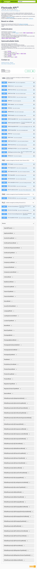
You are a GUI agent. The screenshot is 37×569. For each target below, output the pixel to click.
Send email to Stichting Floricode (8, 65)
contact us (31, 18)
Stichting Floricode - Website (7, 63)
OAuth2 (14, 32)
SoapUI (17, 33)
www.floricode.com (10, 17)
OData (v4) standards (23, 24)
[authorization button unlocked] (34, 84)
